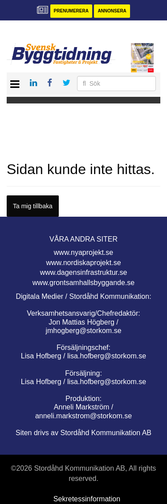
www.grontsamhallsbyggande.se (83, 282)
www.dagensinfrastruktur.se (83, 272)
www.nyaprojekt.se (83, 252)
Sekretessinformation (86, 499)
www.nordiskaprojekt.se (83, 262)
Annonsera (112, 10)
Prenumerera (71, 10)
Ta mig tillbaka (33, 206)
